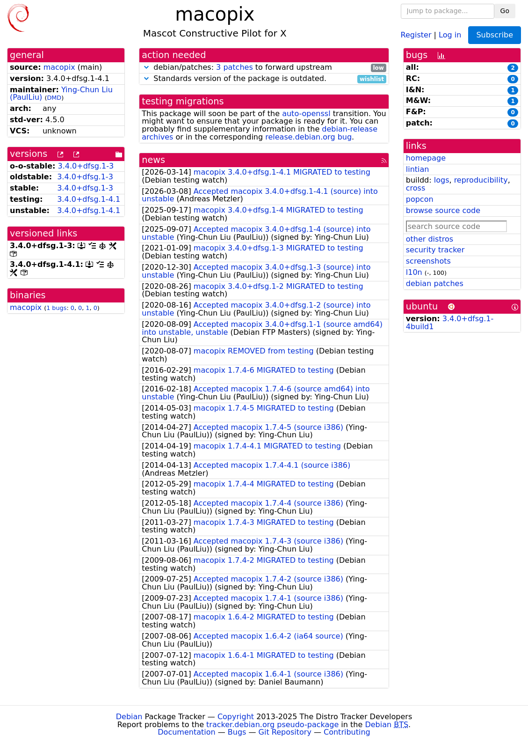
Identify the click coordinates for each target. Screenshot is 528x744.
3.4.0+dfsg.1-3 (86, 166)
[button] (146, 67)
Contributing (347, 732)
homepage (426, 158)
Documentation (186, 732)
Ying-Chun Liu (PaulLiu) (61, 93)
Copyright (235, 716)
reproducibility (481, 180)
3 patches (234, 67)
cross (415, 188)
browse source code (443, 210)
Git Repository (285, 732)
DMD (54, 97)
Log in (450, 34)
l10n (414, 272)
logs (441, 180)
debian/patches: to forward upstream (264, 68)
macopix (59, 67)
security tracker (435, 249)
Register (416, 34)
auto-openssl (306, 113)
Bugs (237, 732)
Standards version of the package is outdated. (264, 79)
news (153, 160)
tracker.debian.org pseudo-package (272, 724)
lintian (417, 169)
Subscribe (494, 34)
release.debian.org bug (308, 137)
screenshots (428, 261)
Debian (129, 716)
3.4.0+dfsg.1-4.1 (88, 199)
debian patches (434, 283)
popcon (420, 199)
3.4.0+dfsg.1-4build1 (450, 322)
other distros (429, 239)
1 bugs (56, 307)
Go (504, 11)
